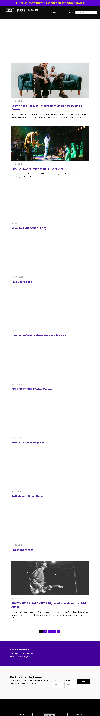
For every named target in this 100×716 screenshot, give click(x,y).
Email (54, 680)
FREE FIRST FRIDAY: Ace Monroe (31, 389)
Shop (62, 12)
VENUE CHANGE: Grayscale (28, 442)
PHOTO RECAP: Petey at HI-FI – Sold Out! (37, 168)
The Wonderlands (22, 549)
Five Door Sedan (21, 281)
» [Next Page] (58, 632)
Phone (67, 680)
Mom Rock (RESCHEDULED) (28, 228)
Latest (70, 12)
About (70, 15)
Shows (53, 12)
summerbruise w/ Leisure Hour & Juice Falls (39, 335)
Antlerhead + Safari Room (27, 496)
